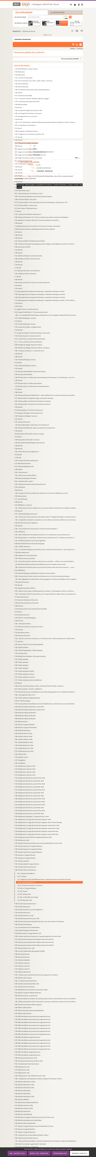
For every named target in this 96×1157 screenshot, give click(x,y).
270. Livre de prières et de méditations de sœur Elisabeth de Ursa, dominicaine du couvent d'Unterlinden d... (45, 704)
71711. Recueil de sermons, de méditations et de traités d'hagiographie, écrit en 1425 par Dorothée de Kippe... (45, 692)
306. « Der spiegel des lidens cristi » (25, 695)
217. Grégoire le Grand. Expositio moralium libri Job (30, 152)
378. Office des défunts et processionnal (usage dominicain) (32, 1016)
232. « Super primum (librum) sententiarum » (28, 214)
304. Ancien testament (21, 87)
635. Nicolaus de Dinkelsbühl (23, 374)
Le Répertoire (57, 12)
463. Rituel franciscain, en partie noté (26, 996)
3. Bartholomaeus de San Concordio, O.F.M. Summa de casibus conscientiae (37, 226)
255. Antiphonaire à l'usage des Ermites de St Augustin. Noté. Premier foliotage (38, 822)
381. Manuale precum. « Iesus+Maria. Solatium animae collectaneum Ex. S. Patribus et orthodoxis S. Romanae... (45, 537)
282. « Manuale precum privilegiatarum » (27, 451)
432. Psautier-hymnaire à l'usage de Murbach (28, 846)
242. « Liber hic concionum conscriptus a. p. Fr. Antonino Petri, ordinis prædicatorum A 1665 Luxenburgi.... (45, 638)
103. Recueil (18, 184)
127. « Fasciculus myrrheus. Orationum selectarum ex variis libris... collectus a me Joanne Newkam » (44, 561)
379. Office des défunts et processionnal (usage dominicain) (32, 1019)
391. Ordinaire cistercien (22, 966)
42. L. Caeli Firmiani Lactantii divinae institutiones (30, 339)
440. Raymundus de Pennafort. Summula (27, 440)
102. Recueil (18, 92)
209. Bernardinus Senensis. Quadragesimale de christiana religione (35, 229)
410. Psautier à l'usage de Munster (25, 855)
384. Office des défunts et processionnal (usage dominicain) (32, 1022)
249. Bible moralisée (21, 104)
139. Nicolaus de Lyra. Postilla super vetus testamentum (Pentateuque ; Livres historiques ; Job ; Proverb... (45, 377)
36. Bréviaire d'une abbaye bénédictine (26, 1102)
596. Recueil (18, 502)
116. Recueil (18, 431)
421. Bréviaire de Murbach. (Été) (24, 1085)
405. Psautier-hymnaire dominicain (25, 904)
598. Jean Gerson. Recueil (22, 247)
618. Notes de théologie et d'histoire (25, 478)
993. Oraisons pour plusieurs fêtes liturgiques (28, 1004)
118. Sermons (19, 629)
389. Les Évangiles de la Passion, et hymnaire (28, 113)
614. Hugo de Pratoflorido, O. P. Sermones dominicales (31, 312)
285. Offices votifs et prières (23, 1007)
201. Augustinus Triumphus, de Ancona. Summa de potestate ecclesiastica (37, 220)
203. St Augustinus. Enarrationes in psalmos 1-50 (29, 134)
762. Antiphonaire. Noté (22, 840)
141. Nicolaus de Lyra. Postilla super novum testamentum (32, 386)
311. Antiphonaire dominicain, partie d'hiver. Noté (30, 804)
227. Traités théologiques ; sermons (25, 318)
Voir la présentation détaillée (70, 59)
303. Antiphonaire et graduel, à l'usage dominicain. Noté (32, 816)
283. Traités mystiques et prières (24, 671)
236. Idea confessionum (22, 552)
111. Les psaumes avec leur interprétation (27, 927)
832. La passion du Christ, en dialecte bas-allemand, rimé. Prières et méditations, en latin (41, 493)
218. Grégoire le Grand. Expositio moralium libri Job (30, 155)
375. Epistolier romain (21, 757)
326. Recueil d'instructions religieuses (26, 523)
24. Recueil (18, 232)
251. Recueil (18, 419)
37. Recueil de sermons (22, 597)
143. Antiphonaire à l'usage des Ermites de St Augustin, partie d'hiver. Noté (37, 828)
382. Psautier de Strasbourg (23, 924)
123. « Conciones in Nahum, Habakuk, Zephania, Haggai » (32, 98)
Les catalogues (23, 12)
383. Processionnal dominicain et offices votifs (29, 1061)
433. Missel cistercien (21, 721)
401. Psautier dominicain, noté (24, 915)
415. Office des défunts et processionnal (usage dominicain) (32, 1046)
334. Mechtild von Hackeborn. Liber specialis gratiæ (30, 656)
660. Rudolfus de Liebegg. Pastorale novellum (28, 345)
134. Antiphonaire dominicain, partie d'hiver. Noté (30, 784)
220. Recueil (18, 354)
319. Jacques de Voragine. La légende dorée (28, 327)
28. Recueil (18, 683)
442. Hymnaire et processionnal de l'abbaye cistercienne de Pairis (34, 942)
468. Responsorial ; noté (22, 1067)
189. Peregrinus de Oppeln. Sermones (26, 416)
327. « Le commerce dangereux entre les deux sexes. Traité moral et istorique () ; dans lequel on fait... (45, 549)
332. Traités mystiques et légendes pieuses (27, 698)
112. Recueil (18, 187)
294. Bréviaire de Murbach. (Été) (24, 1096)
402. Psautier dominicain (22, 907)
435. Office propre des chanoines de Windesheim (29, 1010)
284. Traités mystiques (21, 662)
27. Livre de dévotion (21, 499)
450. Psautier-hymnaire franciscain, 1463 (27, 918)
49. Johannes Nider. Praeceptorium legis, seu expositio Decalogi (34, 398)
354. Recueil (18, 526)
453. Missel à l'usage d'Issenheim (25, 724)
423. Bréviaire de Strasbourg (23, 1114)
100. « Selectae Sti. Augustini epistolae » (27, 143)
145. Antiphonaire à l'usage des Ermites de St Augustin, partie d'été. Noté (36, 834)
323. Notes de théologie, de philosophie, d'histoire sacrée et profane (35, 573)
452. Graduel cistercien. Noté (23, 739)
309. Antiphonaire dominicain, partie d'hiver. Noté (30, 799)
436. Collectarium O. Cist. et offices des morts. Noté (30, 1076)
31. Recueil (18, 362)
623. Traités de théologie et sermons (25, 365)
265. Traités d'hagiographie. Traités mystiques (28, 650)
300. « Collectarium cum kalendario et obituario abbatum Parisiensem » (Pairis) (38, 1079)
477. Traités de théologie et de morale (26, 514)
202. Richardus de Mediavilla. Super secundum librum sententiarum (35, 428)
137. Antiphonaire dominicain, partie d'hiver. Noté (30, 790)
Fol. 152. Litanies (22, 891)
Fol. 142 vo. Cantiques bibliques (26, 888)
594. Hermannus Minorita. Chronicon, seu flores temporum (32, 282)
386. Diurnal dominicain (22, 954)
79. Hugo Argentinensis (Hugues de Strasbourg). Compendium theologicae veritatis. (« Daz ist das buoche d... (45, 300)
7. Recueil (18, 276)
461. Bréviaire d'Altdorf (22, 1099)
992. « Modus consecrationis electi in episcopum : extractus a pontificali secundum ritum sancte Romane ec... (46, 1001)
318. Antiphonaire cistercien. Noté (25, 772)
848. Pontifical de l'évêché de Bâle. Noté (27, 984)
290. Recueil (18, 448)
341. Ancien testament (21, 84)
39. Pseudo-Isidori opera (22, 190)
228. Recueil (18, 167)
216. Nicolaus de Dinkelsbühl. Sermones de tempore (30, 371)
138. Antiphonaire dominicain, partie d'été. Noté (29, 793)
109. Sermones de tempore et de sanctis (26, 603)
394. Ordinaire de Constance (23, 978)
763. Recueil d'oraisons (22, 582)
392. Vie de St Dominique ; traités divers (26, 1147)
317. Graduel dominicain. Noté (24, 751)
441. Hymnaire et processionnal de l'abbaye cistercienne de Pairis (34, 945)
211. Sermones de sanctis (22, 422)
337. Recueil (18, 181)
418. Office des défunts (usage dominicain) (27, 1052)
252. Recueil (18, 170)
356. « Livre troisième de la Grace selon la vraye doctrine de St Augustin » (36, 529)
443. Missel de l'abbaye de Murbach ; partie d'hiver (30, 710)
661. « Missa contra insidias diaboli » (26, 475)
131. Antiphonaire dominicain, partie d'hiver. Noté (30, 778)
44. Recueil (18, 437)
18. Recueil (18, 285)
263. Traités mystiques (21, 668)
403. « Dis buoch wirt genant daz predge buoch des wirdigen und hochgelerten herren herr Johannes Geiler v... (45, 244)
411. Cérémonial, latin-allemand (24, 987)
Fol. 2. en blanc (21, 876)
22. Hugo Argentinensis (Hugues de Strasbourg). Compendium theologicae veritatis (39, 291)
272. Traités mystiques (21, 659)
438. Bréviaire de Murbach (23, 1093)
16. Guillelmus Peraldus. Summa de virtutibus (28, 256)
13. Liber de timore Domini (23, 463)
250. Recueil (18, 179)
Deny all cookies (39, 1153)
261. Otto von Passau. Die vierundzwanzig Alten (29, 644)
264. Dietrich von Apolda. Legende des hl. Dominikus (30, 1144)
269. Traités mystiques (21, 665)
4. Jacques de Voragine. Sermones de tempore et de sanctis (32, 333)
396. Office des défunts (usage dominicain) (27, 1037)
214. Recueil (18, 265)
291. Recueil (18, 288)
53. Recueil (18, 321)
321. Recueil (18, 330)
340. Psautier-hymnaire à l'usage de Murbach (28, 849)
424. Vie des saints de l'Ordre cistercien (26, 1138)
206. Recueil (18, 446)
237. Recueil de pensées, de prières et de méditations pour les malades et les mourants (40, 564)
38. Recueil (18, 107)
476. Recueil (18, 303)
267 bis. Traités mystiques (22, 701)
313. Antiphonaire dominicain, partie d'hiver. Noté (30, 810)
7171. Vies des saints (21, 653)
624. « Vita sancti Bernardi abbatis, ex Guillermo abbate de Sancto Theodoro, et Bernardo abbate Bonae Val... (46, 1141)
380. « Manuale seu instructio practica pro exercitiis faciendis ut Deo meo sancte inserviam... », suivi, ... (45, 567)
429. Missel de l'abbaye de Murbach (25, 713)
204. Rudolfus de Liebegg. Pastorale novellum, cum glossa (32, 348)
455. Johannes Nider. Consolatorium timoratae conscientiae (33, 401)
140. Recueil (18, 380)
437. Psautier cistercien (22, 861)
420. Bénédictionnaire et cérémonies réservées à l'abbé (31, 990)
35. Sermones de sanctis (22, 615)
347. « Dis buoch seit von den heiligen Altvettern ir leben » (32, 1135)
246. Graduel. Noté (20, 754)
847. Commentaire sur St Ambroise (25, 125)
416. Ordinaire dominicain (23, 972)
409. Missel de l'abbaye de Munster (25, 715)
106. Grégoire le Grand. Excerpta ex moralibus (28, 158)
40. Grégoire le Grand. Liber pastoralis (26, 149)
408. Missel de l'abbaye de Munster (25, 718)
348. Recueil (18, 392)
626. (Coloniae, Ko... (46, 122)
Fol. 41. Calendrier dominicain (26, 882)
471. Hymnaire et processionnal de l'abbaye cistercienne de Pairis (34, 939)
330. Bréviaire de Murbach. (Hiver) (25, 1082)
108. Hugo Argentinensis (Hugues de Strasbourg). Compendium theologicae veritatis (40, 297)
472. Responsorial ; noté (22, 1070)
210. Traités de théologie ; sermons (25, 359)
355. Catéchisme (20, 532)
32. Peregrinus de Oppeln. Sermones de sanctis (29, 413)
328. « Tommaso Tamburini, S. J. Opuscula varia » (29, 351)
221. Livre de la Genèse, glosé (23, 78)
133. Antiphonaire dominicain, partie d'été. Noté (29, 807)
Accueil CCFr (17, 31)
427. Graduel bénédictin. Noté (24, 742)
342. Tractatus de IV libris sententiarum (26, 460)
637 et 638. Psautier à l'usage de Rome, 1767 (28, 933)
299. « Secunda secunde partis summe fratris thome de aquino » (33, 196)
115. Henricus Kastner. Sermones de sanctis (28, 336)
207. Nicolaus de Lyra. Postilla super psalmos (28, 383)
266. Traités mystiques (21, 647)
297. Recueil (18, 368)
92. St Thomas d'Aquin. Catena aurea (26, 205)
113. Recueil (18, 137)
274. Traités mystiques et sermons (25, 677)
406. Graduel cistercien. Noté (23, 736)
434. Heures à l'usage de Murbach (25, 1129)
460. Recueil (18, 279)
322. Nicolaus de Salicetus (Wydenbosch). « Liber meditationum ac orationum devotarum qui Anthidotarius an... (45, 395)
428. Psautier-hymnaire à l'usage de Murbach (28, 852)
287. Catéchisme (20, 487)
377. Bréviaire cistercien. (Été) (24, 1105)
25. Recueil (18, 128)
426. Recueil (18, 357)
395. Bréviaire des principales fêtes (25, 1123)
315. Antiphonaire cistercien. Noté (25, 769)
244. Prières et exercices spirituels (25, 558)
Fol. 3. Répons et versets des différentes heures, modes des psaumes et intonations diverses (44, 879)
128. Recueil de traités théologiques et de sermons (30, 443)
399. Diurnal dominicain (22, 957)
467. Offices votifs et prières (23, 1013)
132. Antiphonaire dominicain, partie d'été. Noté (29, 781)
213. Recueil (18, 250)
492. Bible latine (20, 72)
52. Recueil (18, 454)
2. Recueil (18, 457)
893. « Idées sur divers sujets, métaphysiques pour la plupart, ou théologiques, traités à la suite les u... (45, 591)
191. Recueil (18, 173)
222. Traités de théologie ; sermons (25, 324)
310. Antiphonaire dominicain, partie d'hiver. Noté (30, 802)
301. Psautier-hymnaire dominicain (25, 867)
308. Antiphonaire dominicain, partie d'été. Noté (29, 796)
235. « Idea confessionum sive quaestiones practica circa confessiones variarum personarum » (42, 535)
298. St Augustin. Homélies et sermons (26, 131)
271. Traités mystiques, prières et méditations (28, 680)
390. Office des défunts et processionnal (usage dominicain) (32, 1031)
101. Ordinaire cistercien (22, 963)
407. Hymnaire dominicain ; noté (24, 948)
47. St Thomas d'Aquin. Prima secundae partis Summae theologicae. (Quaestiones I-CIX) (41, 202)
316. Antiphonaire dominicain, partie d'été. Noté (29, 813)
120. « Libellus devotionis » (23, 546)
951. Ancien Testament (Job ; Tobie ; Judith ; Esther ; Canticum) (33, 81)
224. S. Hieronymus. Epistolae (24, 164)
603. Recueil (18, 490)
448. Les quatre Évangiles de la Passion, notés (28, 110)
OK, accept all (17, 1153)
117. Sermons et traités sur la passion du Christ (29, 626)
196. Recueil (18, 469)
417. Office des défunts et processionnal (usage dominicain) (32, 1049)
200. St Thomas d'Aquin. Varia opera (26, 199)
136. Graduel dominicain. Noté (24, 745)
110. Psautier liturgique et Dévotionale (26, 930)
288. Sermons (19, 606)
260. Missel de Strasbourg (22, 730)
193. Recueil (18, 140)
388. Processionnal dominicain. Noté (26, 1058)
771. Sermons (19, 641)
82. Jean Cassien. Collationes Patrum (26, 208)
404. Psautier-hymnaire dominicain (25, 870)
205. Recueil (18, 306)
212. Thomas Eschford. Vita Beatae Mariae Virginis (30, 241)
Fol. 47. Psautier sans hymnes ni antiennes (29, 885)
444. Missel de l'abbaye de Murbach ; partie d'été (29, 707)
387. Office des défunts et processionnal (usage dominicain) (32, 1028)
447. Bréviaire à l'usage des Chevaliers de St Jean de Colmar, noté (34, 1117)
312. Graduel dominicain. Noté (24, 748)
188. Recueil (18, 235)
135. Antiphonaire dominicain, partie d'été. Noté (29, 787)
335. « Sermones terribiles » (23, 624)
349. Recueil (18, 223)
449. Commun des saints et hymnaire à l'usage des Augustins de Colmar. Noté (38, 936)
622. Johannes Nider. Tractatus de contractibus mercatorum (33, 404)
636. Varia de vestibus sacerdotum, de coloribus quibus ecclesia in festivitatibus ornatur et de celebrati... (46, 998)
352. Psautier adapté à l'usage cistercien (27, 864)
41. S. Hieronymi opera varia (23, 161)
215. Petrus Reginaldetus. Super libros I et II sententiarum (32, 425)
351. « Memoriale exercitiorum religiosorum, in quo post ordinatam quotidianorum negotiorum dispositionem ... (46, 508)
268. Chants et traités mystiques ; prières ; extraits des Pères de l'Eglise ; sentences (39, 686)
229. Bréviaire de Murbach (23, 1090)
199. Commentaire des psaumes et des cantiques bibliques (32, 90)
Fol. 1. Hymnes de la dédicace (26, 873)
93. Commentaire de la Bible (23, 95)
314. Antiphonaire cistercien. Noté (25, 766)
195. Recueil (18, 146)
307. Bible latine (20, 75)
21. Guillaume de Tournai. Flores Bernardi (27, 270)
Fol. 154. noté (24, 894)
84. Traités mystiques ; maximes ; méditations (28, 689)
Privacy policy (79, 1153)
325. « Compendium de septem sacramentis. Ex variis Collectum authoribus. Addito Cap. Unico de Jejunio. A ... (46, 520)
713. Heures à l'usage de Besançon (25, 1132)
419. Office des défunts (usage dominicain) (27, 1055)
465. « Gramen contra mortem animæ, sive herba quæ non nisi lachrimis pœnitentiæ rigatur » (42, 576)
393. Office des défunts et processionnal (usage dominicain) (32, 1034)
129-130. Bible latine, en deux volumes (26, 69)
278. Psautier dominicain (22, 912)
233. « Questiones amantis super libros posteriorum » (30, 484)
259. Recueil (18, 511)
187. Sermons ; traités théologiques (25, 618)
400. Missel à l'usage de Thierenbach (26, 727)
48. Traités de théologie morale (24, 466)
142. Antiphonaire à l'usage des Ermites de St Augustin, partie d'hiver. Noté (37, 825)
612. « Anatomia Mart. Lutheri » (24, 481)
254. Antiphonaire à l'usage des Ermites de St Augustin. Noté (33, 819)
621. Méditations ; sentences (23, 505)
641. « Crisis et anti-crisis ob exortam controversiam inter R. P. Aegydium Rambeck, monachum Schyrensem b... (46, 517)
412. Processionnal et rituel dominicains (27, 1064)
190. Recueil (18, 238)
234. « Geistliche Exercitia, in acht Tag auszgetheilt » (30, 540)
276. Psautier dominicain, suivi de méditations (29, 909)
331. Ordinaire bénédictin (22, 960)
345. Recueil (18, 407)
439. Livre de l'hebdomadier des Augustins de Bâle (30, 951)
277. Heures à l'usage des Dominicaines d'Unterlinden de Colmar (34, 1126)
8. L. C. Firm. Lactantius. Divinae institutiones (28, 342)
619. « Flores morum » (21, 472)
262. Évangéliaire (20, 763)
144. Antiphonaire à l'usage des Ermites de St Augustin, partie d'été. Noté (36, 831)
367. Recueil (18, 585)
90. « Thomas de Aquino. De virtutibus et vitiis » (29, 193)
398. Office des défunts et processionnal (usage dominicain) (32, 1043)
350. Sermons (19, 621)
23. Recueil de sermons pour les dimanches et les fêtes (31, 609)
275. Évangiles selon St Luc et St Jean (26, 116)
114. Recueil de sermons (22, 632)
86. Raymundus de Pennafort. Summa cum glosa (29, 434)
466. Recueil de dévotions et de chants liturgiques (29, 543)
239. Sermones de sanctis (22, 635)
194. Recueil (18, 253)
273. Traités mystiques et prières (24, 674)
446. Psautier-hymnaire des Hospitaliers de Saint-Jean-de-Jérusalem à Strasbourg (39, 921)
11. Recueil (18, 389)
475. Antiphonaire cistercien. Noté (25, 775)
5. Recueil (18, 211)
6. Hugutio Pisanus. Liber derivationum (26, 309)
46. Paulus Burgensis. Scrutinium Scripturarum (29, 410)
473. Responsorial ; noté (22, 1073)
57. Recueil (18, 612)
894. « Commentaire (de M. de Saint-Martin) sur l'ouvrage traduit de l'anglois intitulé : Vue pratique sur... (46, 594)
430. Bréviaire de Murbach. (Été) (24, 1087)
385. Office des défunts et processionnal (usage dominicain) (32, 1025)
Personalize (60, 1153)
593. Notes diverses (20, 496)
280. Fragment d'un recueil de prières (26, 555)
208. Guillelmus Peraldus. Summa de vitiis (27, 259)
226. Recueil (18, 176)
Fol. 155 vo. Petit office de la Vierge (27, 897)
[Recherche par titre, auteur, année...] (46, 17)
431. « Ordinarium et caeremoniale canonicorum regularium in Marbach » (36, 975)
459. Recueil (18, 262)
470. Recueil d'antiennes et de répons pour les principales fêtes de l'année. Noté (38, 843)
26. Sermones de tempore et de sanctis (26, 600)
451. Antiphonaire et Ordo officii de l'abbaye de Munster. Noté (33, 837)
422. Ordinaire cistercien (22, 969)
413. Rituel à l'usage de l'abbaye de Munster (28, 993)
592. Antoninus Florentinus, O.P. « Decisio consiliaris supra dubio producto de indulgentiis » (42, 217)
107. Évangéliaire (20, 760)
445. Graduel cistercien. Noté (23, 733)
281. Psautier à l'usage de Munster (25, 858)
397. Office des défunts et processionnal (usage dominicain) (32, 1040)
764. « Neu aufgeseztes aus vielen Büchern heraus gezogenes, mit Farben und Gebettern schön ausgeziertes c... (46, 579)
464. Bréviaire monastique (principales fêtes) (28, 1120)
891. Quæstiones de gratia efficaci (25, 588)
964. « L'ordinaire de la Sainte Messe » (26, 981)
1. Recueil (18, 268)
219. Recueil (18, 119)
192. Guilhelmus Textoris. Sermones (25, 273)
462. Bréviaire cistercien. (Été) (24, 1108)
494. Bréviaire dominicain (22, 1111)
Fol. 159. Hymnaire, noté (24, 900)
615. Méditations (20, 570)
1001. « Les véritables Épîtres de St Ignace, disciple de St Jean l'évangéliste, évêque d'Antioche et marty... (46, 315)
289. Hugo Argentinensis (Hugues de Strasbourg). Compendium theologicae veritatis (40, 294)
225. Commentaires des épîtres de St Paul (27, 101)
